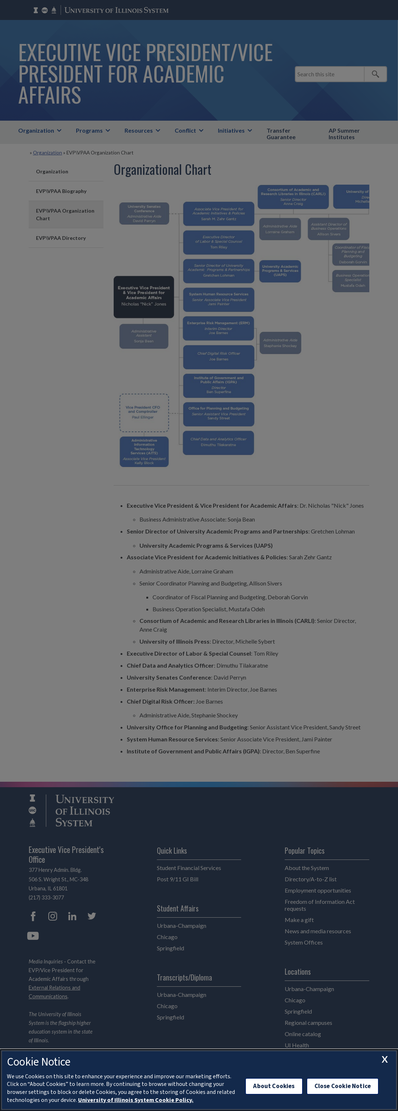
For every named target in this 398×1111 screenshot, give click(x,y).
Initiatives (231, 130)
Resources (139, 130)
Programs (89, 130)
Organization (36, 130)
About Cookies (274, 1086)
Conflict (185, 130)
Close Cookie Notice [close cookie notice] (342, 1086)
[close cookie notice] (384, 1059)
